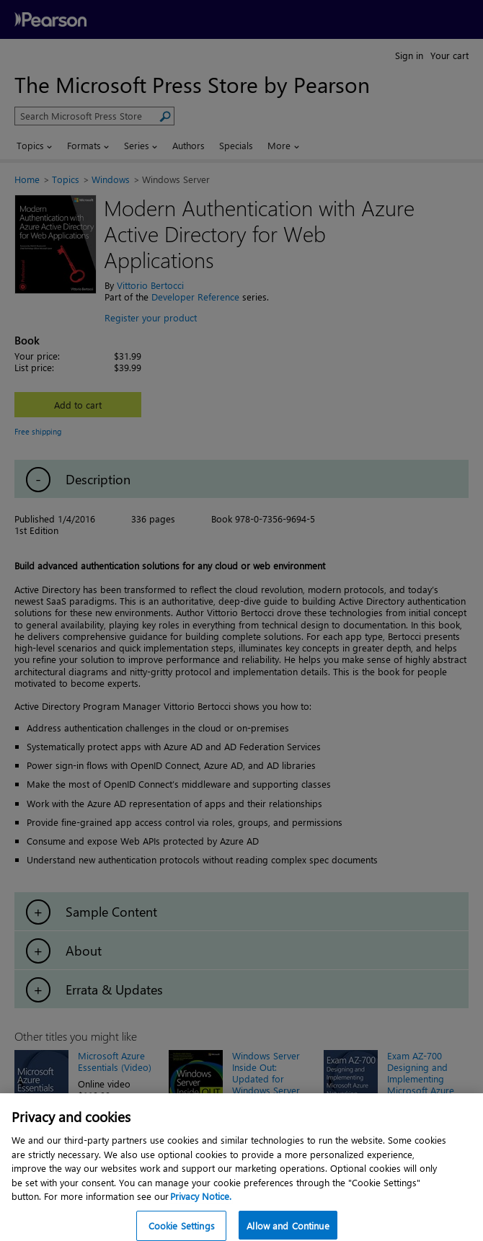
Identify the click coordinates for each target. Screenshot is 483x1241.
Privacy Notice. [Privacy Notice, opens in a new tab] (200, 1208)
